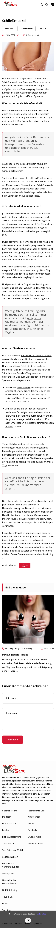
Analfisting (26, 28)
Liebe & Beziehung (11, 836)
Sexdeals (32, 830)
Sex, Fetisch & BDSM (12, 850)
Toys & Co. (7, 896)
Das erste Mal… (10, 823)
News (5, 903)
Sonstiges (7, 910)
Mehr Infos (41, 914)
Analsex (9, 28)
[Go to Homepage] (10, 4)
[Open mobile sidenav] (52, 4)
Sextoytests (8, 873)
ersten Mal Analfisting (42, 554)
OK (28, 920)
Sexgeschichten (10, 856)
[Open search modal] (46, 4)
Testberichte (8, 843)
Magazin (6, 816)
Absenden (13, 739)
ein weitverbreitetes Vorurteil (36, 355)
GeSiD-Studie (23, 387)
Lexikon (6, 830)
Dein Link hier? (35, 843)
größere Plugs (44, 270)
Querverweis (34, 836)
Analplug (44, 28)
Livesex (31, 823)
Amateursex (34, 816)
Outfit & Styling (10, 890)
